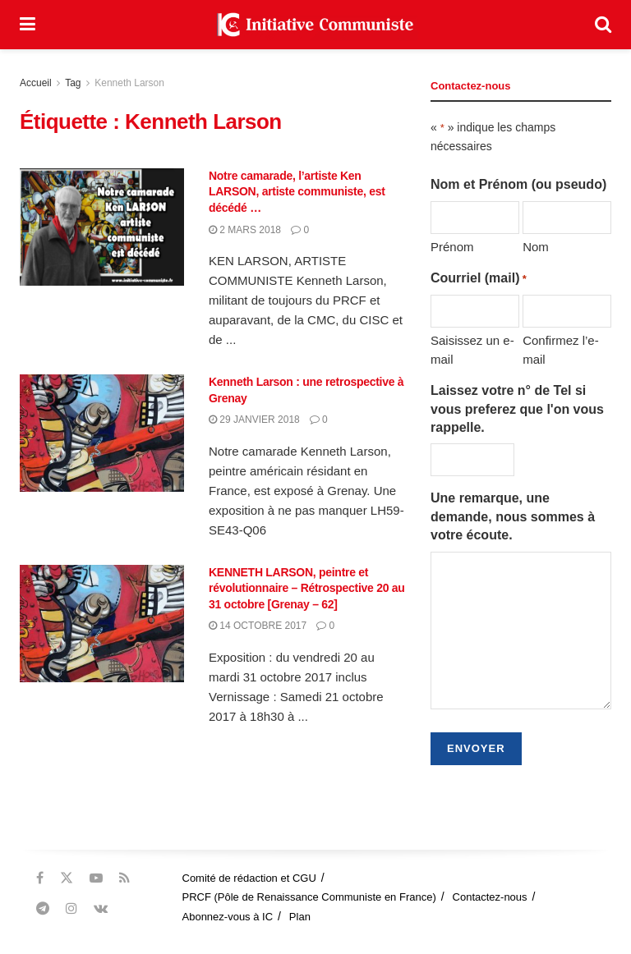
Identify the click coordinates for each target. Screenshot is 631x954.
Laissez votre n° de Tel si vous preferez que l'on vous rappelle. (517, 408)
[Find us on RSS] (124, 878)
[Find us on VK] (101, 908)
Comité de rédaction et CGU (249, 878)
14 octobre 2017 (257, 625)
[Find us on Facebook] (40, 878)
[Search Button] (603, 24)
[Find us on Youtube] (96, 878)
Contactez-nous (490, 897)
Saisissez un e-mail (472, 349)
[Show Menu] (27, 24)
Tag (73, 83)
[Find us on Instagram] (71, 908)
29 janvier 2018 (254, 419)
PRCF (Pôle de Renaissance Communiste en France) (309, 897)
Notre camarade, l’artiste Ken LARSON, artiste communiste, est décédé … (297, 191)
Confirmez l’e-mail (561, 349)
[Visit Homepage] (315, 24)
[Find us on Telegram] (42, 908)
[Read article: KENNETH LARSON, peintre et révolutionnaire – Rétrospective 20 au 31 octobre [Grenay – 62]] (102, 623)
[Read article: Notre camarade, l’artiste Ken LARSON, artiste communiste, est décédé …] (102, 227)
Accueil (36, 83)
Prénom (452, 247)
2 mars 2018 (245, 230)
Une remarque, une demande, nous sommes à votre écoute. (513, 516)
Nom (536, 247)
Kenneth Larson (129, 83)
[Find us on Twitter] (66, 878)
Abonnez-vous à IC (228, 916)
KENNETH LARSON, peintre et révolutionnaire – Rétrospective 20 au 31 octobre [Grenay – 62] (307, 588)
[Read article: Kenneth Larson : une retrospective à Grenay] (102, 433)
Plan (300, 916)
